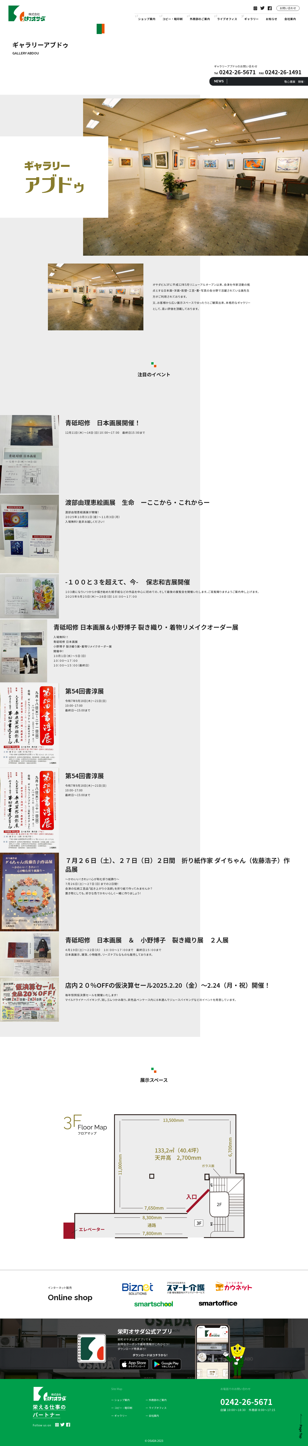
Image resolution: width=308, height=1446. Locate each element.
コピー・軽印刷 (172, 19)
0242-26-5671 (246, 1401)
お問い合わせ (288, 8)
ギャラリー (251, 19)
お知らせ (271, 19)
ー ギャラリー (119, 1416)
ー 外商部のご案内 (156, 1400)
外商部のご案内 (200, 19)
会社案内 (290, 19)
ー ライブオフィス (156, 1408)
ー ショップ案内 (120, 1400)
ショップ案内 (146, 19)
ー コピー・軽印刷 (121, 1408)
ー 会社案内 (152, 1416)
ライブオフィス (227, 19)
